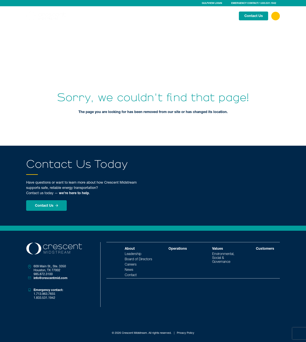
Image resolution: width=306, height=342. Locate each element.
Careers (131, 264)
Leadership (133, 254)
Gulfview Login (212, 3)
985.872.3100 (43, 274)
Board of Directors (138, 259)
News (129, 269)
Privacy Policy (185, 333)
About (157, 15)
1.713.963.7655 (44, 294)
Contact (131, 275)
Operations (179, 15)
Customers (223, 15)
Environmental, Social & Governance (223, 257)
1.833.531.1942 (44, 298)
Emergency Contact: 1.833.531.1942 (253, 3)
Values (201, 15)
